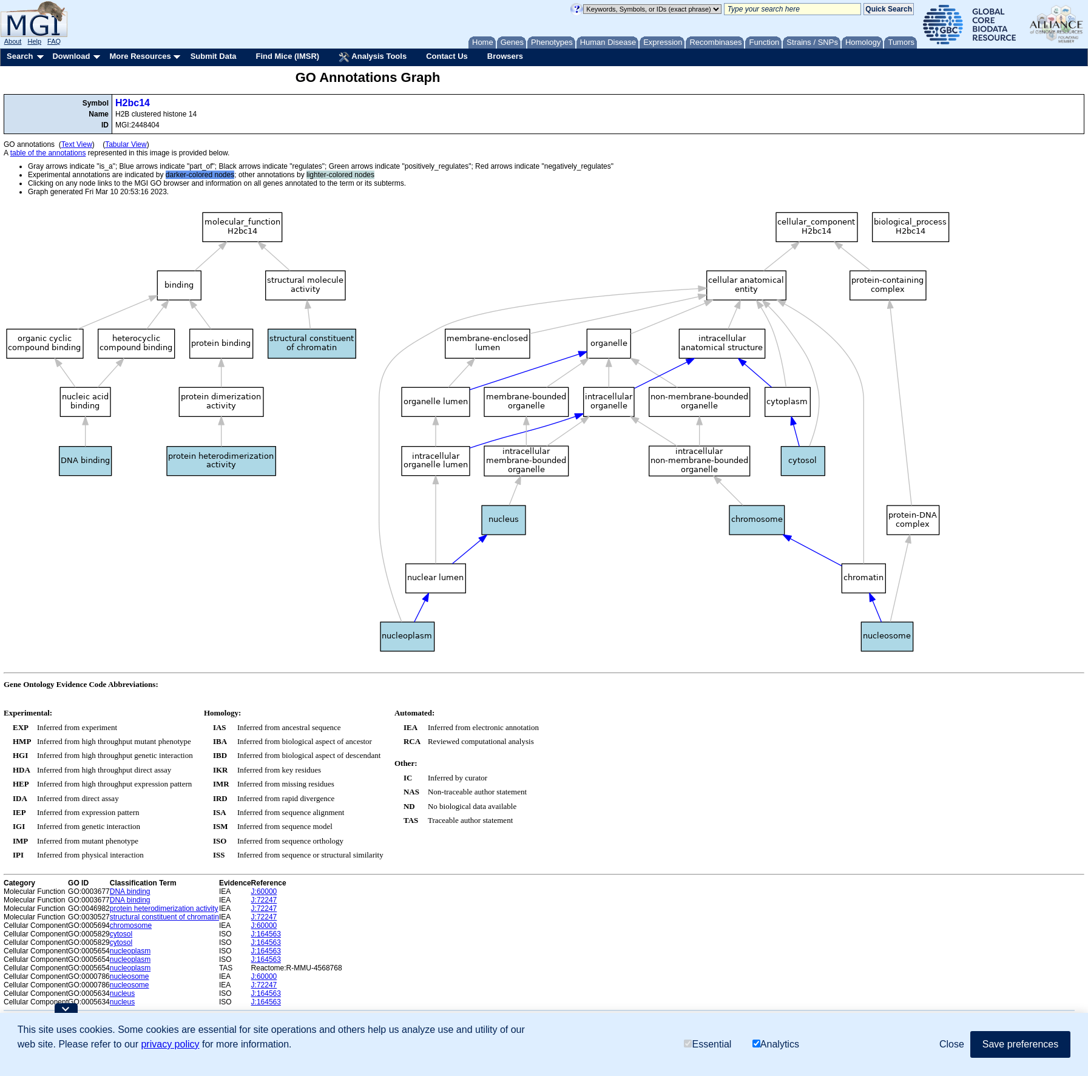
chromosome (131, 925)
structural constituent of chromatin (164, 917)
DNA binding (130, 891)
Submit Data (214, 56)
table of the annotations (48, 153)
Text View (76, 144)
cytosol (121, 934)
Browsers (505, 56)
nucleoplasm (130, 951)
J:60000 (264, 891)
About (13, 41)
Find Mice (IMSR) (287, 56)
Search (20, 56)
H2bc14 (132, 103)
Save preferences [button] (1020, 1044)
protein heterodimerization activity (164, 908)
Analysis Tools (373, 57)
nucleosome (129, 976)
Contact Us (447, 56)
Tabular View (125, 144)
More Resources (140, 56)
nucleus (122, 993)
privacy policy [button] (170, 1044)
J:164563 (266, 934)
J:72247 (264, 900)
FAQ (54, 41)
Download (71, 56)
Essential (707, 1044)
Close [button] (951, 1044)
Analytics (775, 1044)
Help (34, 41)
